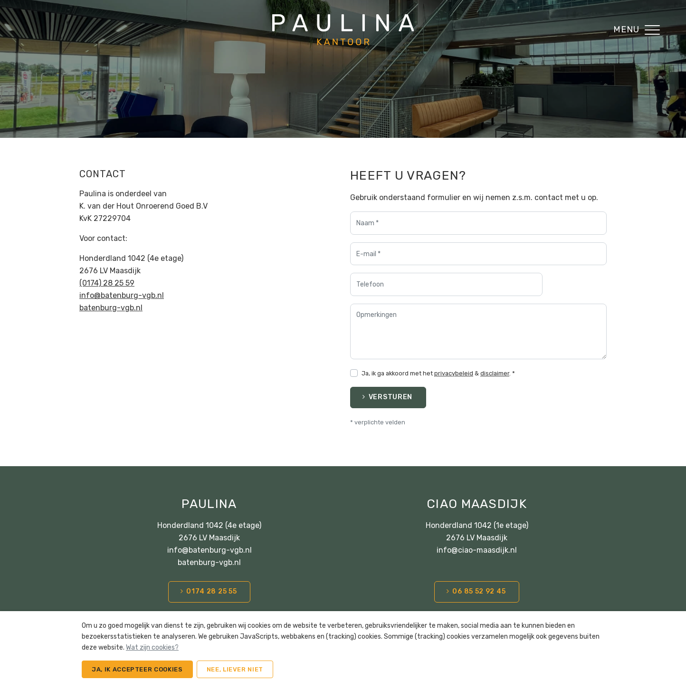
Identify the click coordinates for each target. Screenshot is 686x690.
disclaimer (494, 373)
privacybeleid (453, 373)
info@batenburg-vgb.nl (121, 295)
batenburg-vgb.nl (111, 307)
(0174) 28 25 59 (106, 283)
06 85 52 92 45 (478, 591)
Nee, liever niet (235, 669)
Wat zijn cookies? (152, 647)
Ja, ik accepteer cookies (137, 669)
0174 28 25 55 (211, 591)
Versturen (390, 397)
